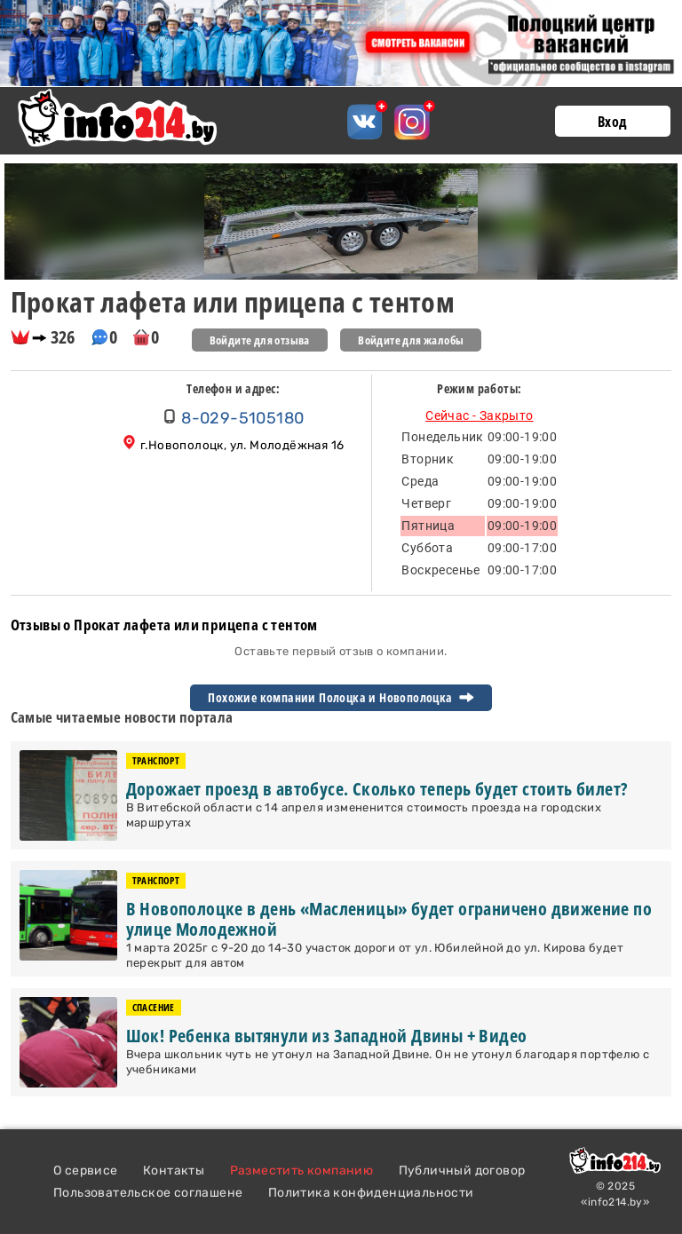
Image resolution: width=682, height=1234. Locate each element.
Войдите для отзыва (260, 340)
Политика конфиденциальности (371, 1192)
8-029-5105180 (242, 418)
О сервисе (85, 1170)
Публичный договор (462, 1170)
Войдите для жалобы (411, 340)
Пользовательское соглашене (147, 1192)
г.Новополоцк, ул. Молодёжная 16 (242, 445)
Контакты (173, 1170)
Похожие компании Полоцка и (340, 698)
